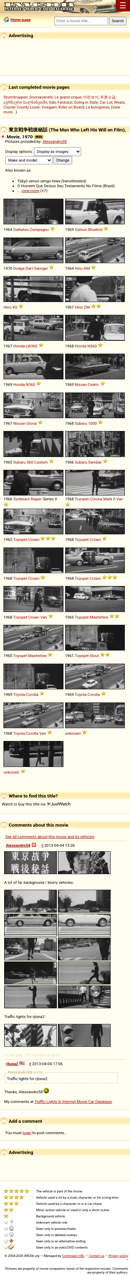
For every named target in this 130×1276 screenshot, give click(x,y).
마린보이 (90, 97)
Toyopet (82, 499)
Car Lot (105, 102)
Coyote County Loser (21, 107)
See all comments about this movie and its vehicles (49, 836)
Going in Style (86, 102)
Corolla (32, 694)
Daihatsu (21, 229)
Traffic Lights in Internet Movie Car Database (73, 1101)
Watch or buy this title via (36, 804)
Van (119, 499)
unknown (73, 733)
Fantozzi (65, 102)
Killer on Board (71, 107)
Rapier (36, 499)
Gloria (31, 423)
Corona (96, 499)
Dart (29, 268)
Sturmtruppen (15, 97)
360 (30, 462)
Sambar (95, 462)
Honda (19, 346)
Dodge (19, 268)
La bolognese (97, 107)
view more (30, 190)
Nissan (81, 384)
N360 (92, 346)
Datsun (81, 229)
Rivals (119, 102)
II (114, 499)
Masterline (99, 617)
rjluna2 (12, 1063)
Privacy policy (118, 1256)
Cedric (93, 384)
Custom (41, 462)
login (27, 1132)
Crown (33, 539)
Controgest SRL (73, 1256)
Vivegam (49, 107)
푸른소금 (107, 97)
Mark (107, 499)
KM (87, 268)
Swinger (41, 268)
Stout (94, 655)
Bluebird (95, 229)
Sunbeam (21, 499)
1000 (92, 423)
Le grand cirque (67, 97)
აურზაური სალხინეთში (25, 102)
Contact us (96, 1256)
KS (14, 307)
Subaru (81, 423)
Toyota (19, 694)
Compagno (39, 229)
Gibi (52, 102)
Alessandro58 (55, 141)
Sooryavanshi (41, 97)
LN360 (31, 346)
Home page (20, 19)
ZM (87, 307)
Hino (79, 268)
